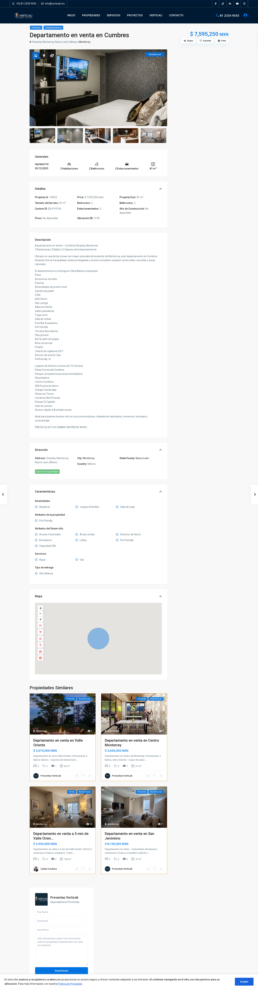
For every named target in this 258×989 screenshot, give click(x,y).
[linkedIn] (230, 3)
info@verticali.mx (53, 3)
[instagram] (244, 3)
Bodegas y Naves (187, 290)
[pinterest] (51, 955)
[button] (98, 638)
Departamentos (53, 27)
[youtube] (237, 3)
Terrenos (182, 338)
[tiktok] (222, 3)
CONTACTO (176, 15)
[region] (129, 981)
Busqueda (201, 261)
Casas (181, 298)
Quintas (182, 330)
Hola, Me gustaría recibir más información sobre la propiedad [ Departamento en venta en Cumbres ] (200, 113)
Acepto (244, 981)
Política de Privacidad (70, 983)
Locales (182, 314)
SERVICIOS (113, 15)
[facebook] (215, 3)
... (77, 759)
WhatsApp (212, 142)
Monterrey (84, 41)
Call (189, 142)
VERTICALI (155, 15)
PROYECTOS (135, 15)
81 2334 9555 (229, 15)
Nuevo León (142, 458)
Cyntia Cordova (48, 868)
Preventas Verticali (50, 775)
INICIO (71, 15)
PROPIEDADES (91, 15)
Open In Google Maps (47, 471)
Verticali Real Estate (45, 943)
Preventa (36, 27)
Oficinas (182, 322)
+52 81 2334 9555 (24, 3)
